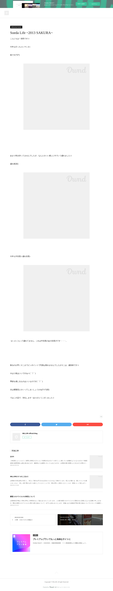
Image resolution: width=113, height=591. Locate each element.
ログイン (94, 4)
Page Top (56, 573)
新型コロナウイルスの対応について (22, 496)
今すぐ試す (81, 4)
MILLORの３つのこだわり (19, 476)
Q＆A (12, 456)
